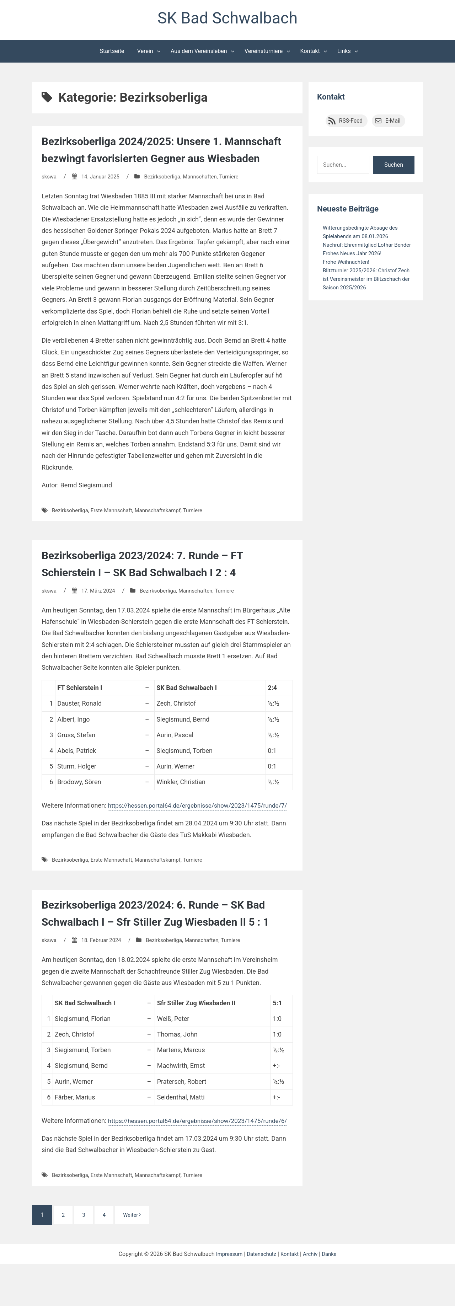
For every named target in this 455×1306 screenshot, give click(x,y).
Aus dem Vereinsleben (199, 52)
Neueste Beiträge (350, 210)
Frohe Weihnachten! (348, 272)
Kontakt (310, 52)
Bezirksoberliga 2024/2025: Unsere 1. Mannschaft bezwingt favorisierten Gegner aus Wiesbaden (161, 160)
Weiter (138, 1256)
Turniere (239, 195)
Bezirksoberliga (167, 195)
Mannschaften (208, 195)
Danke (332, 1295)
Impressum (226, 1295)
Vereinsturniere (264, 52)
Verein (145, 52)
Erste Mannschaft (115, 529)
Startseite (112, 52)
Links (344, 52)
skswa (50, 195)
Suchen (393, 166)
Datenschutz (261, 1295)
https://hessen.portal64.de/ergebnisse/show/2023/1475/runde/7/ (136, 836)
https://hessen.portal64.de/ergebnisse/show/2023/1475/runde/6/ (136, 1162)
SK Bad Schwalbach (227, 19)
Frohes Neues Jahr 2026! (354, 263)
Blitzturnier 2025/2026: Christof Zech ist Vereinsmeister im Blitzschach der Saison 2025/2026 (366, 289)
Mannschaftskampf (165, 529)
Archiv (313, 1295)
